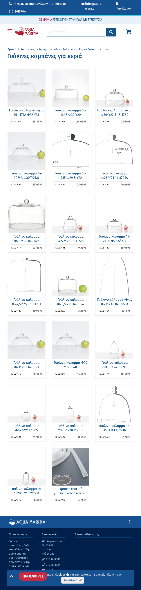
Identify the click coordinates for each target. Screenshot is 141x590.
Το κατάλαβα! (73, 580)
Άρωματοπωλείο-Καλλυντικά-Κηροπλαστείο (68, 49)
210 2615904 (17, 11)
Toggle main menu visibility (10, 30)
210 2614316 (37, 4)
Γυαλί (105, 49)
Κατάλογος (27, 49)
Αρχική (12, 49)
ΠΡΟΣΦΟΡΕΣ (33, 576)
